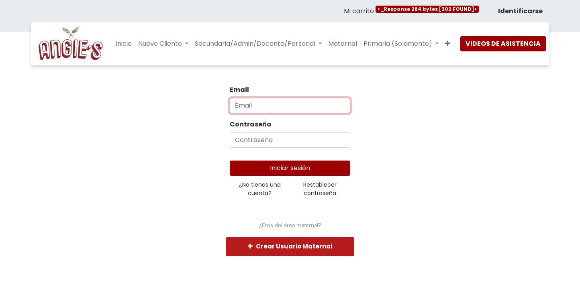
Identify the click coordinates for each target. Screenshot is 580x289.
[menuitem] (123, 44)
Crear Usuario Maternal (290, 246)
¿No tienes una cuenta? (260, 189)
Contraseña (251, 124)
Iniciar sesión (290, 168)
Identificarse (520, 11)
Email (239, 89)
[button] (447, 44)
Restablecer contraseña (320, 189)
